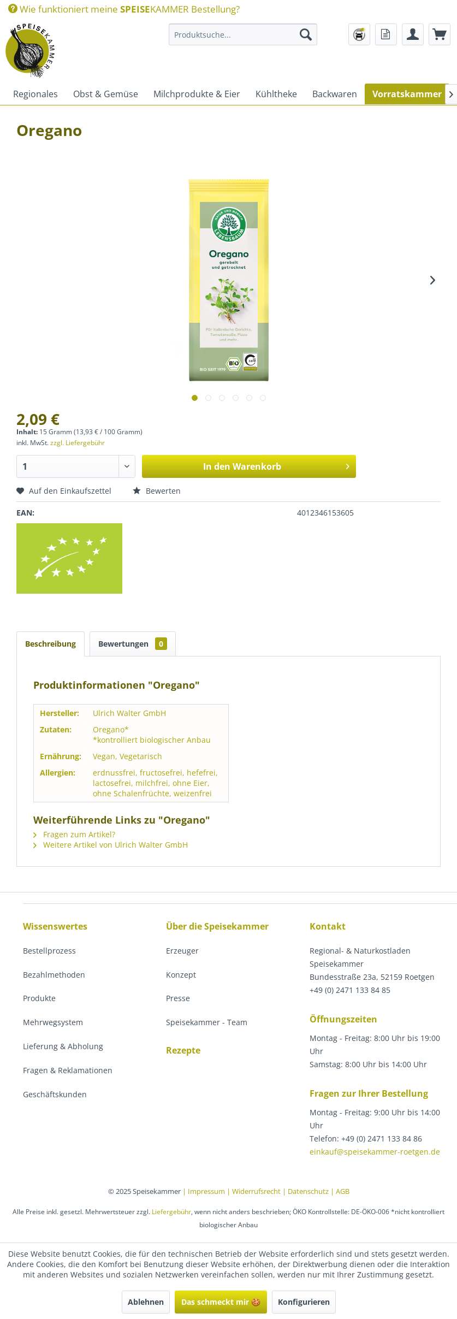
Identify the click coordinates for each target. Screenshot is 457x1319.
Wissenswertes (55, 926)
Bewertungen (132, 643)
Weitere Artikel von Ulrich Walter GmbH (110, 844)
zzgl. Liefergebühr (77, 442)
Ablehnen (146, 1302)
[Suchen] (305, 34)
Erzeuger (182, 950)
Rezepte (183, 1050)
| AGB (339, 1191)
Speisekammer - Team (206, 1022)
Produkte (39, 998)
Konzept (181, 974)
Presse (178, 998)
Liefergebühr (171, 1211)
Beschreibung (50, 643)
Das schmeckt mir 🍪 (220, 1302)
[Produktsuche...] (243, 34)
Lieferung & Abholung (63, 1046)
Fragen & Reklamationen (67, 1070)
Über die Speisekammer (217, 926)
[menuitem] (124, 9)
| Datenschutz (306, 1191)
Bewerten (157, 491)
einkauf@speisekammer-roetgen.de (375, 1151)
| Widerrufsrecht (254, 1191)
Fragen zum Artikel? (74, 834)
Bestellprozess (49, 950)
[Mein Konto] (413, 34)
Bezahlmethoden (54, 974)
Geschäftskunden (55, 1094)
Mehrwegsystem (53, 1022)
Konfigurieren (304, 1302)
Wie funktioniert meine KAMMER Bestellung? (124, 9)
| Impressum (204, 1191)
